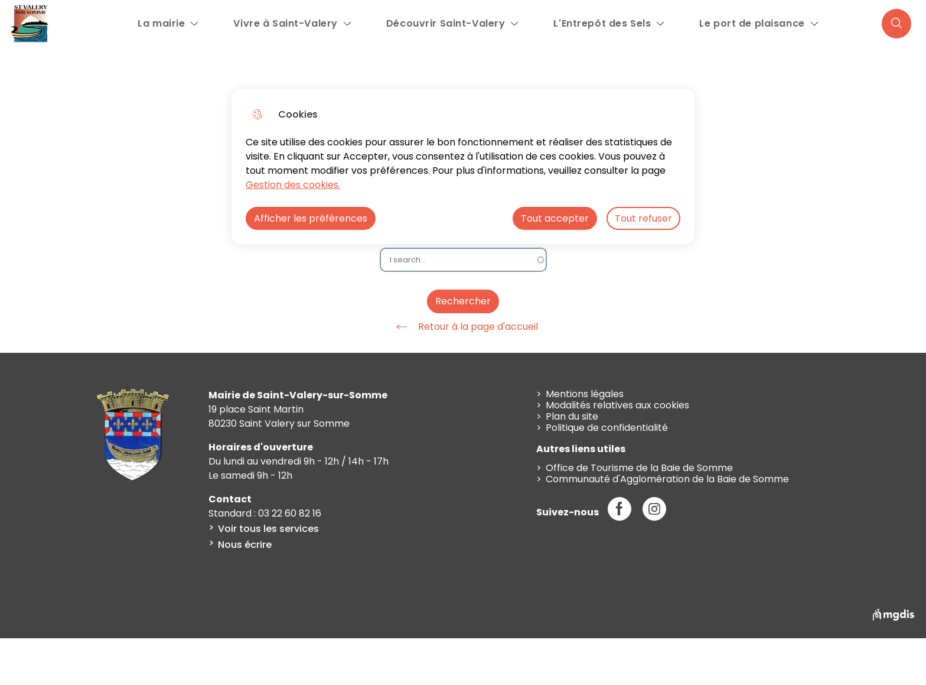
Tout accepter (555, 218)
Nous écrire (245, 544)
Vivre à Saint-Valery (285, 23)
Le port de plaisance (751, 23)
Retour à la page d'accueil (463, 326)
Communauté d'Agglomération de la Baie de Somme (667, 479)
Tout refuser (643, 218)
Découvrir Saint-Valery (446, 23)
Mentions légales (585, 394)
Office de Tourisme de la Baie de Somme (639, 467)
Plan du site (572, 416)
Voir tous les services (268, 528)
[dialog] (462, 166)
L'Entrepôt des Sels (602, 23)
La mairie (161, 23)
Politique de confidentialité (607, 427)
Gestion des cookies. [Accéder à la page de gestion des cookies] (293, 184)
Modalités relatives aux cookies (617, 405)
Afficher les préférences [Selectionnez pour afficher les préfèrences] (310, 218)
